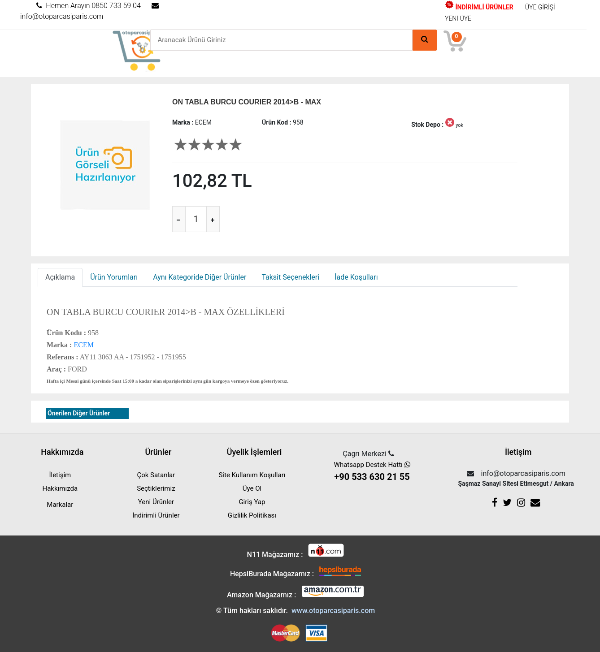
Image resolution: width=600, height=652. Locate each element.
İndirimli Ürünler (155, 515)
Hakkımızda (60, 488)
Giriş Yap (252, 502)
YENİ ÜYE (458, 18)
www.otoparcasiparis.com (333, 610)
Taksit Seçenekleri (290, 277)
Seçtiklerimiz (156, 488)
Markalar (60, 505)
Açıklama (60, 277)
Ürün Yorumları (114, 277)
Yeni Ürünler (156, 502)
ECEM (82, 345)
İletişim (60, 475)
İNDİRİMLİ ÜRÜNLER (479, 7)
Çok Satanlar (156, 475)
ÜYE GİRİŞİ (540, 7)
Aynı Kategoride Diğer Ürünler (199, 277)
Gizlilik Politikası (252, 515)
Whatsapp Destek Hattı (372, 472)
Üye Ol (252, 488)
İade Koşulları (356, 277)
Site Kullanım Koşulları (251, 475)
